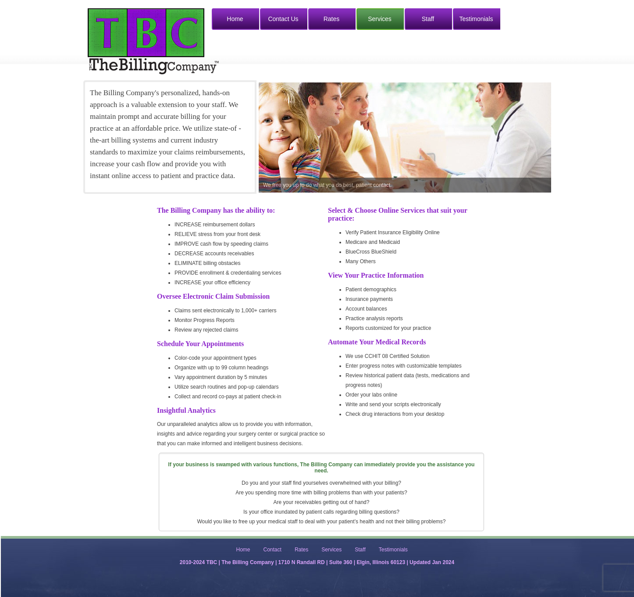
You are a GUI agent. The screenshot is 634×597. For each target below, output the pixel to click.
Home (235, 18)
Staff (428, 18)
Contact (272, 550)
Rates (332, 18)
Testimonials (476, 18)
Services (380, 18)
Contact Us (283, 18)
